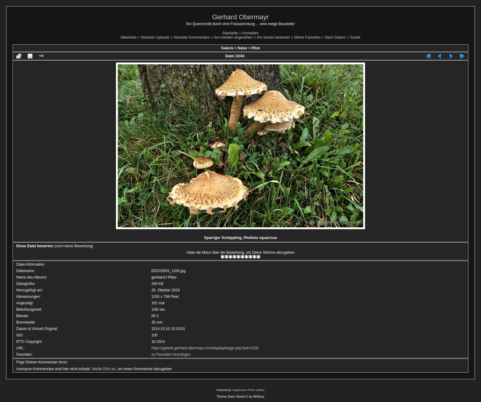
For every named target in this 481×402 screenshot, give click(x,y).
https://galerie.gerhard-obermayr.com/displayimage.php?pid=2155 (205, 348)
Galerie (227, 48)
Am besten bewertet (273, 37)
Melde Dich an (104, 369)
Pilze (256, 48)
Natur (242, 48)
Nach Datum (335, 37)
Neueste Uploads (155, 37)
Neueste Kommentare (192, 37)
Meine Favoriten (307, 37)
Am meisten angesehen (233, 37)
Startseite (230, 33)
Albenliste (129, 37)
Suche (355, 37)
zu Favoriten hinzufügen (170, 354)
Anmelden (250, 33)
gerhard (158, 277)
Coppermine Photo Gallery (248, 390)
